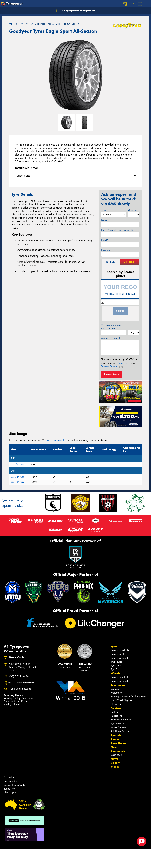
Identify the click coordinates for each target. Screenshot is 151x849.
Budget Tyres (10, 788)
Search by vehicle (55, 440)
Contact (115, 739)
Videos (115, 766)
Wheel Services (119, 727)
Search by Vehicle (120, 650)
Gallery (115, 762)
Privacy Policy (124, 362)
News (114, 758)
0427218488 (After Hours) (21, 682)
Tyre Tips (115, 669)
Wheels (115, 673)
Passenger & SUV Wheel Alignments (129, 696)
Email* (104, 240)
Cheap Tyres (10, 792)
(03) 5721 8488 (19, 676)
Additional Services (120, 731)
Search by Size (118, 654)
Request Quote (111, 374)
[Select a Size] (75, 175)
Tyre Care (116, 665)
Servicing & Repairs (121, 719)
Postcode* (106, 249)
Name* (105, 220)
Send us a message (20, 688)
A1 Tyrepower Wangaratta (75, 10)
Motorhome (116, 692)
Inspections (116, 715)
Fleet (114, 747)
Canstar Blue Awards (14, 784)
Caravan (115, 688)
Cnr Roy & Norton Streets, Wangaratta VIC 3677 (23, 667)
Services (116, 708)
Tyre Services (117, 723)
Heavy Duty (117, 704)
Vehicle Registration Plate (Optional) (111, 327)
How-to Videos (11, 781)
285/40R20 (17, 482)
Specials (116, 735)
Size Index (9, 777)
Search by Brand (119, 657)
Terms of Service (109, 366)
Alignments (118, 685)
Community (118, 751)
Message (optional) (111, 338)
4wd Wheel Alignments (122, 700)
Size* (104, 210)
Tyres (114, 646)
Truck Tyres (116, 661)
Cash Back (116, 754)
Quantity (132, 210)
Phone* (117, 230)
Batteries (115, 712)
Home (14, 23)
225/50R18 (17, 464)
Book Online (118, 743)
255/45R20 (17, 477)
